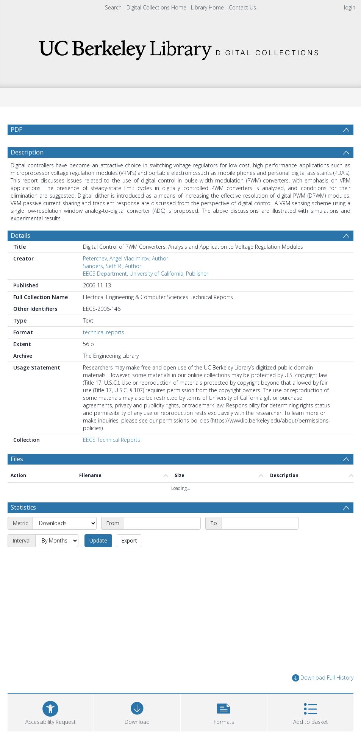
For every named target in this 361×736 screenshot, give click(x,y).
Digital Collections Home (156, 7)
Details (20, 235)
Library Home (207, 7)
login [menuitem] (349, 7)
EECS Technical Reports (111, 439)
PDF (16, 129)
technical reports (103, 332)
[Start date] (162, 523)
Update (98, 540)
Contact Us (242, 7)
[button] (224, 712)
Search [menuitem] (113, 7)
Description (27, 152)
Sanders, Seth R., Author (112, 266)
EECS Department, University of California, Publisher (145, 273)
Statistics (23, 507)
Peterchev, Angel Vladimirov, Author (125, 258)
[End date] (260, 523)
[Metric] (65, 523)
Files (17, 459)
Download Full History (322, 678)
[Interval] (56, 540)
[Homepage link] (181, 48)
